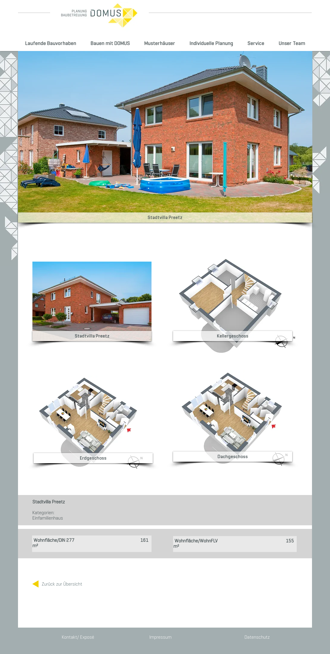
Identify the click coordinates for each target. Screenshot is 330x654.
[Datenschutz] (256, 637)
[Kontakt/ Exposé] (78, 637)
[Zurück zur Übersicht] (62, 584)
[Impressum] (160, 637)
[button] (165, 217)
